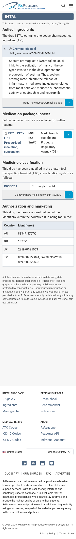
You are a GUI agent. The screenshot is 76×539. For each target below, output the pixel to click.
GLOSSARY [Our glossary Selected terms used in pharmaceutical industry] (12, 473)
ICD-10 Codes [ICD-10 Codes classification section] (11, 433)
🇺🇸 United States (12, 451)
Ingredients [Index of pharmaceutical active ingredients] (9, 405)
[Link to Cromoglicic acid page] (24, 49)
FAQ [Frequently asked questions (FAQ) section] (48, 473)
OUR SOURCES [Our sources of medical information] (32, 473)
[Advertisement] (38, 345)
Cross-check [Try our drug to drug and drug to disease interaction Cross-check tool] (49, 399)
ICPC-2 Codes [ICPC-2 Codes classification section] (11, 440)
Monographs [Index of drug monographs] (10, 411)
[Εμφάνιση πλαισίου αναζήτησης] (63, 5)
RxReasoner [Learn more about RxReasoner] (49, 427)
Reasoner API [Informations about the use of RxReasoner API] (50, 433)
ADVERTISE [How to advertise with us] (63, 473)
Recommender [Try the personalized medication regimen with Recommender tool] (50, 405)
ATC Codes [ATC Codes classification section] (10, 427)
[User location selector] (50, 452)
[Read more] (69, 102)
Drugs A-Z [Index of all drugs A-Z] (9, 399)
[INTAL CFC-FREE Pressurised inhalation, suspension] (14, 143)
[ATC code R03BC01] (10, 186)
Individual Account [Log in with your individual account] (53, 440)
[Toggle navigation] (71, 5)
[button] (25, 462)
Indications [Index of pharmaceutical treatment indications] (48, 411)
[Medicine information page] (68, 134)
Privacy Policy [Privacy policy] (47, 533)
